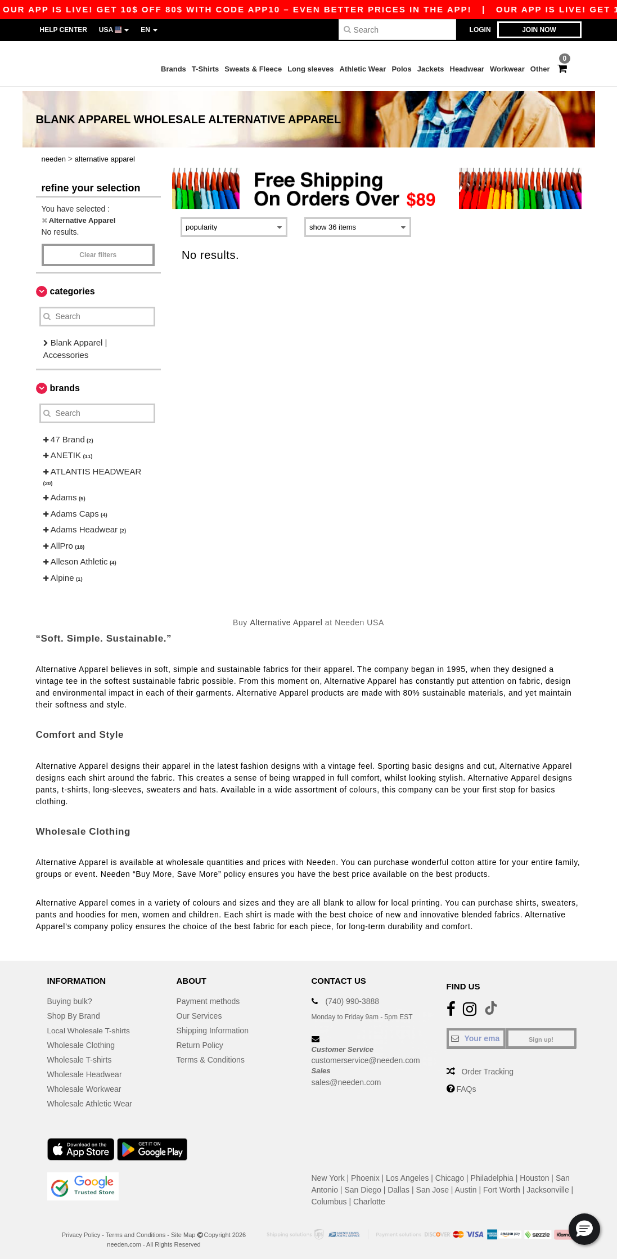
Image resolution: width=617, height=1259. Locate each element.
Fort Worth (501, 1185)
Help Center (63, 30)
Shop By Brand (73, 1011)
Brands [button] (65, 383)
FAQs (466, 1084)
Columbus (329, 1197)
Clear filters (97, 250)
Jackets (430, 69)
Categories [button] (72, 287)
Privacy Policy (81, 1230)
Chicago (449, 1173)
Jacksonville (547, 1185)
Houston (534, 1173)
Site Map (183, 1230)
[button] (584, 1229)
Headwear (467, 69)
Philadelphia (492, 1173)
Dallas (398, 1185)
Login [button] (480, 30)
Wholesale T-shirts (79, 1055)
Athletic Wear (363, 69)
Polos (401, 69)
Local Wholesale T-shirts (90, 1026)
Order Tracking (487, 1067)
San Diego (362, 1185)
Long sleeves (310, 69)
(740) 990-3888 (352, 996)
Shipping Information (213, 1026)
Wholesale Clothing (81, 1040)
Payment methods (208, 996)
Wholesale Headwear (84, 1069)
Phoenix (365, 1173)
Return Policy (200, 1040)
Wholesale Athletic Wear (89, 1099)
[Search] (397, 29)
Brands (173, 69)
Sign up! (541, 1035)
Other (540, 69)
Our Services (199, 1011)
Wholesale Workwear (84, 1084)
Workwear (507, 69)
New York (328, 1173)
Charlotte (369, 1197)
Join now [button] (539, 30)
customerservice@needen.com (366, 1055)
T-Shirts (205, 69)
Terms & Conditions (211, 1055)
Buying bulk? (69, 996)
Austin (466, 1185)
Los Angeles (407, 1173)
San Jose (432, 1185)
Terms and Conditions (135, 1230)
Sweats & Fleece (253, 69)
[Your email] (476, 1034)
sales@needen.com (346, 1077)
